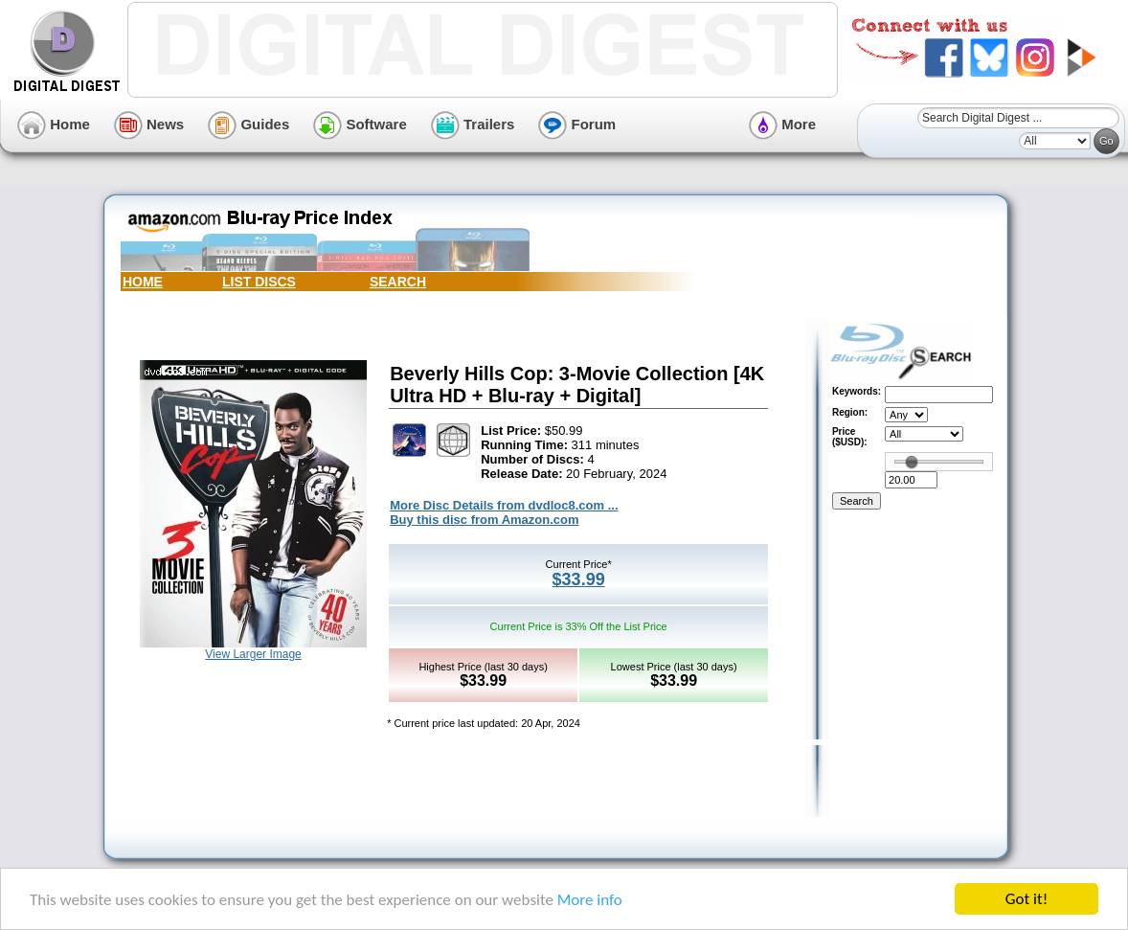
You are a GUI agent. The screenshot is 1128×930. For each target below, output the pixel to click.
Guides (248, 124)
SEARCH (398, 281)
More (782, 124)
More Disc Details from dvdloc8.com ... (504, 505)
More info (589, 900)
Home (53, 124)
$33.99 (579, 579)
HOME (143, 281)
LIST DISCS (259, 281)
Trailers (473, 124)
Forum (577, 124)
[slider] (911, 461)
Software (360, 124)
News (149, 124)
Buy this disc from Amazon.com (484, 519)
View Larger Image (253, 654)
